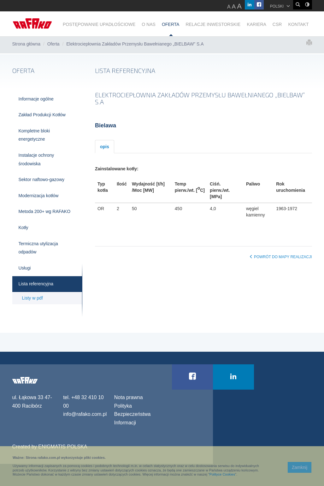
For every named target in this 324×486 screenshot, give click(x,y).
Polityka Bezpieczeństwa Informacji (132, 414)
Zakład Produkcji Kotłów (42, 114)
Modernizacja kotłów (39, 195)
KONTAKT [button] (298, 24)
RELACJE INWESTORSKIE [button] (213, 24)
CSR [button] (277, 24)
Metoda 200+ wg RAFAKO (45, 211)
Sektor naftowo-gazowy (42, 179)
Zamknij (299, 467)
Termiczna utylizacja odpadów (38, 248)
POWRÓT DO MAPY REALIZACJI (280, 257)
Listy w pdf (32, 298)
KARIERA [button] (256, 24)
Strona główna (26, 43)
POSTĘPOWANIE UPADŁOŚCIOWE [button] (99, 24)
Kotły (23, 227)
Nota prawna (128, 397)
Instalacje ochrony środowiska (36, 159)
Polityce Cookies (222, 474)
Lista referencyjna (36, 283)
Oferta (53, 43)
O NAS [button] (149, 24)
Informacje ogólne (36, 98)
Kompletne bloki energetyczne (34, 135)
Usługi (25, 267)
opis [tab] (104, 146)
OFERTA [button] (171, 24)
